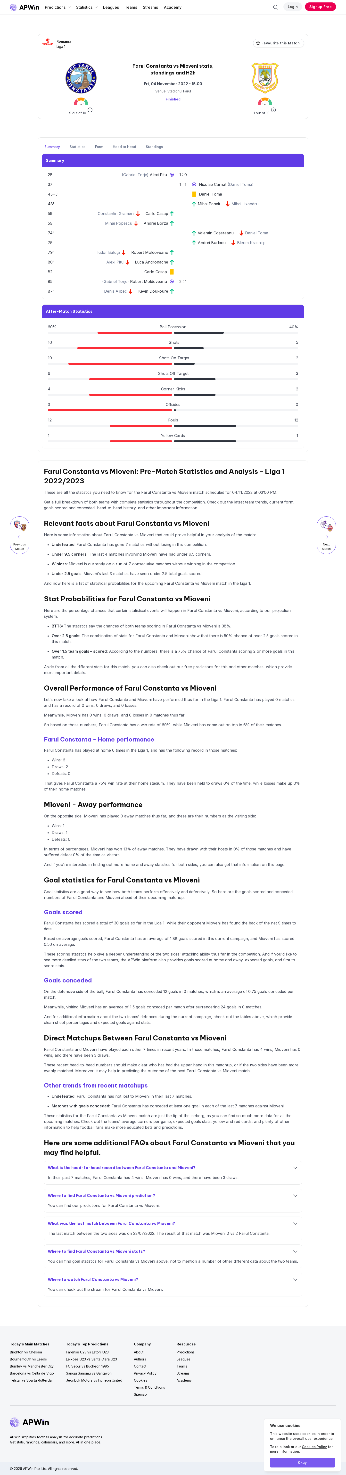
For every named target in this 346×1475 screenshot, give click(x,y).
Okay (302, 1462)
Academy (172, 7)
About (138, 1352)
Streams (150, 7)
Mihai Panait (209, 203)
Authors (140, 1359)
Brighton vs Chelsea (26, 1352)
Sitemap (140, 1394)
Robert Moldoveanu (149, 252)
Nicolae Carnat (213, 184)
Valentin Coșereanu (216, 233)
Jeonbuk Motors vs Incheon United (94, 1380)
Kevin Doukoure (153, 291)
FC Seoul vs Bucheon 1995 (87, 1366)
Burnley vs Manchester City (32, 1366)
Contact (140, 1366)
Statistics (87, 7)
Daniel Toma (240, 184)
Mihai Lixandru (244, 203)
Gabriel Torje (135, 174)
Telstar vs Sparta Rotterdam (32, 1380)
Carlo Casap (157, 213)
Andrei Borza (156, 223)
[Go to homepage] (24, 7)
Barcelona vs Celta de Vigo (32, 1373)
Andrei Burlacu (212, 242)
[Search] (275, 7)
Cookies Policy (314, 1447)
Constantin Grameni (116, 213)
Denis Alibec (115, 291)
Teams (131, 7)
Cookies (140, 1380)
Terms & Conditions (149, 1387)
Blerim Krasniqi (250, 242)
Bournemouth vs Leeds (28, 1359)
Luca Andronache (151, 262)
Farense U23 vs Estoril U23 (87, 1352)
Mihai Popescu (118, 223)
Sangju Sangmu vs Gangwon (89, 1373)
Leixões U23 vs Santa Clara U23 (91, 1359)
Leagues (111, 7)
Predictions (58, 7)
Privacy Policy (145, 1373)
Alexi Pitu (158, 174)
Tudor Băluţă (108, 252)
